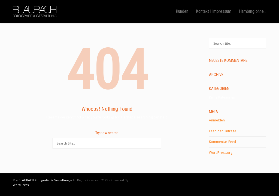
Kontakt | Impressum (213, 11)
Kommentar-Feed (222, 141)
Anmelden (217, 120)
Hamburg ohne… (252, 11)
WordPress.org (220, 152)
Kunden (182, 11)
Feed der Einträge (222, 131)
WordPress (21, 185)
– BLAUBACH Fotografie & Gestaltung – (44, 180)
